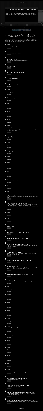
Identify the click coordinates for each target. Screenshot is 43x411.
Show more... (21, 408)
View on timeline (9, 48)
